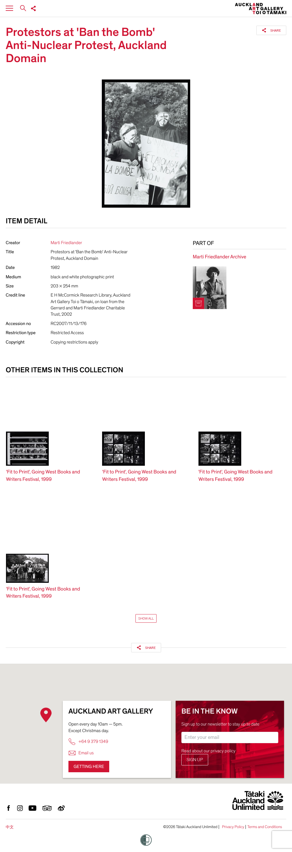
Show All (146, 618)
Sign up (194, 760)
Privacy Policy (233, 827)
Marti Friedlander (66, 243)
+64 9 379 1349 (88, 741)
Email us (81, 753)
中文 (10, 827)
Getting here (89, 766)
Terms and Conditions (264, 827)
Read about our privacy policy (208, 751)
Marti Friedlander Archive (219, 257)
